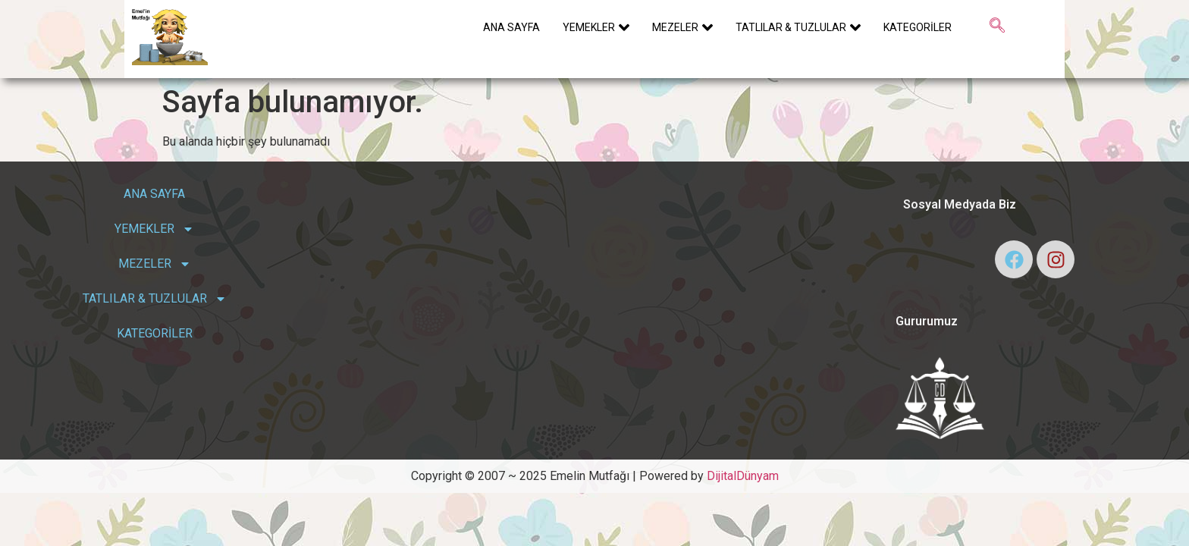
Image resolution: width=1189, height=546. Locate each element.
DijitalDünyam (743, 476)
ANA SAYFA (511, 27)
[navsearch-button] (997, 26)
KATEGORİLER (917, 27)
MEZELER (682, 27)
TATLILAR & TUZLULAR (798, 27)
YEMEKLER (596, 27)
